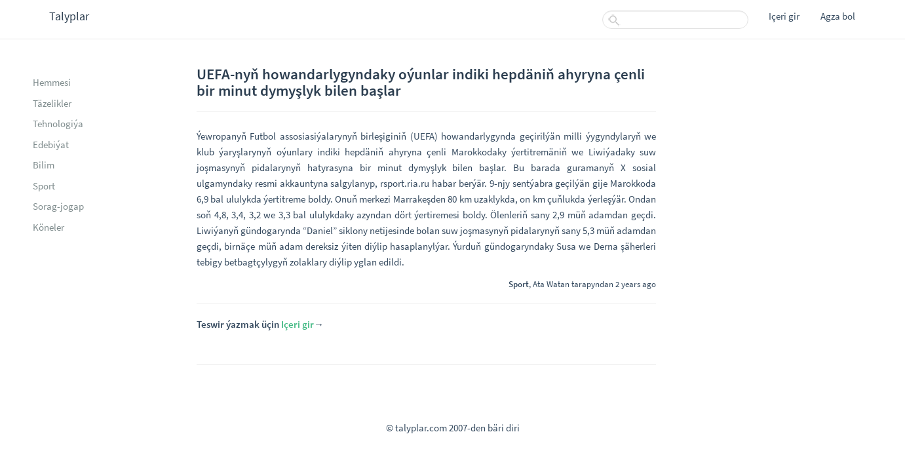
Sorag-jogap (58, 206)
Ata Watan (551, 284)
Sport (44, 186)
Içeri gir (784, 16)
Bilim (43, 165)
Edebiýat (51, 144)
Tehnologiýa (58, 123)
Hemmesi (52, 82)
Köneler (48, 227)
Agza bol (837, 16)
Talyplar (69, 16)
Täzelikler (52, 103)
